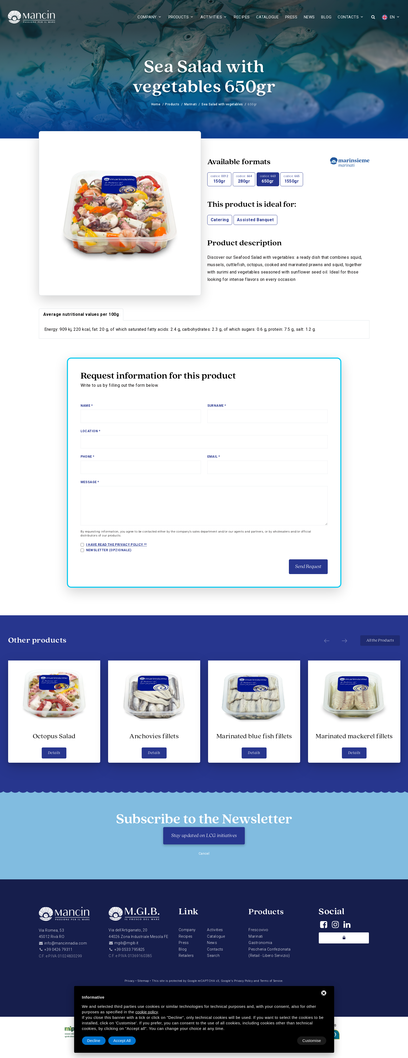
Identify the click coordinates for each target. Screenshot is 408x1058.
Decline (283, 1040)
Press (291, 17)
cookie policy (146, 1012)
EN (388, 17)
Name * (87, 405)
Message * (90, 482)
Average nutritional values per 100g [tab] (81, 314)
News (309, 17)
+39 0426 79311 (58, 949)
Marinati (190, 104)
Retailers (186, 955)
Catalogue (267, 17)
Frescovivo (258, 930)
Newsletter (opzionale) (108, 550)
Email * (213, 456)
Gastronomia (260, 943)
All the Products (379, 640)
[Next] (342, 641)
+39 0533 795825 (129, 949)
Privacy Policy (243, 981)
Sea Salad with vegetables (222, 104)
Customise (96, 1040)
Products (178, 17)
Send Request (308, 566)
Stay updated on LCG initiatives (204, 835)
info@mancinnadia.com (65, 943)
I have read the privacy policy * (116, 544)
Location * (90, 431)
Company (146, 17)
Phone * (87, 456)
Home (155, 104)
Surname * (216, 405)
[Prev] (324, 641)
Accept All (312, 1040)
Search (213, 955)
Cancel (204, 853)
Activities (211, 17)
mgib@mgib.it (126, 943)
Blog (326, 17)
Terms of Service (272, 981)
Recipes (242, 17)
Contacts (348, 17)
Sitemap (142, 981)
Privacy (128, 981)
